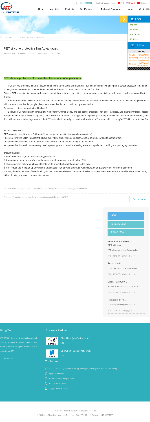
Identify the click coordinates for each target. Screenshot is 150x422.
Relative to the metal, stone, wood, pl (123, 286)
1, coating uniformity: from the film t (122, 305)
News (130, 9)
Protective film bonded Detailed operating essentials (34, 197)
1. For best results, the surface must (122, 268)
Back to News (139, 199)
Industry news (38, 37)
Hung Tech (6, 330)
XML (103, 415)
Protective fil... (115, 263)
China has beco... (117, 281)
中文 (121, 3)
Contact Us (144, 9)
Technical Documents (111, 9)
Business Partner (56, 330)
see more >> (8, 358)
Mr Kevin (134, 39)
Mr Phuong (135, 29)
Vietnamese (143, 3)
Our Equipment (87, 9)
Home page (21, 37)
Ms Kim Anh (135, 34)
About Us (54, 9)
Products (69, 9)
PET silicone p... (116, 245)
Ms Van (133, 25)
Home (41, 9)
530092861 (59, 373)
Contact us (51, 361)
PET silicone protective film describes (123, 250)
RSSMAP (109, 415)
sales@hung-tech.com (105, 3)
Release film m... (117, 300)
